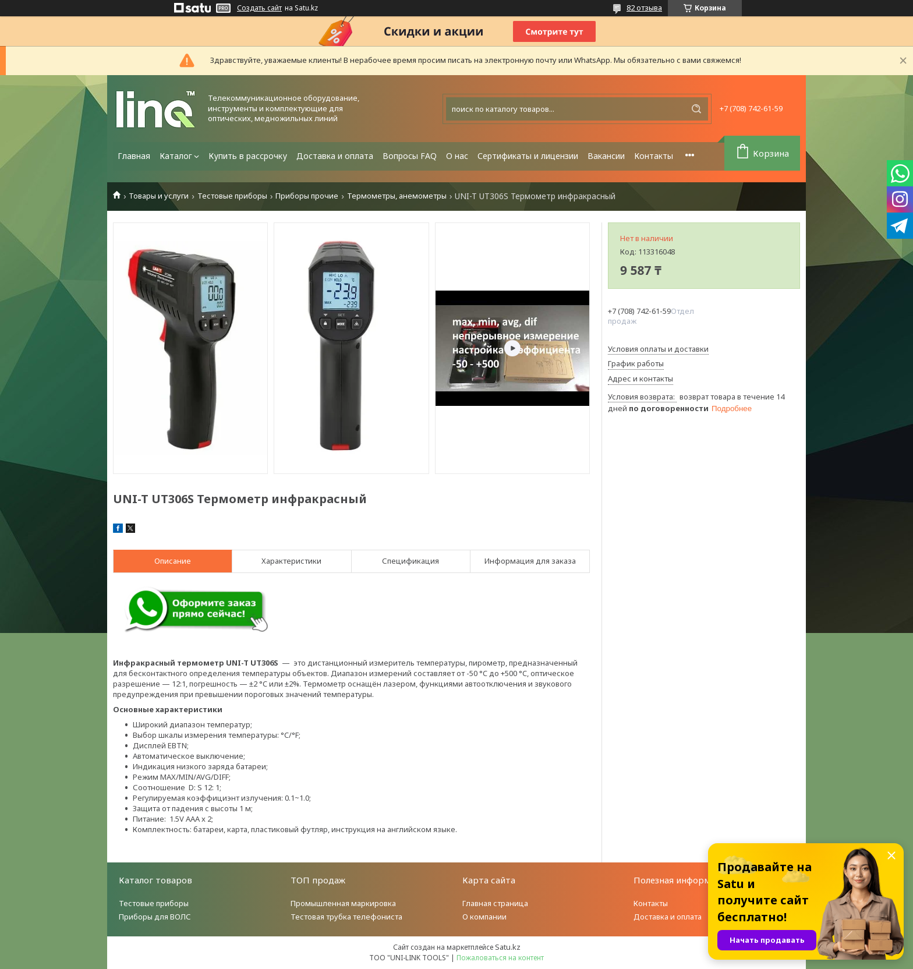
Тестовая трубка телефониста (346, 916)
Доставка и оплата (334, 155)
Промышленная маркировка (343, 903)
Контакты (653, 155)
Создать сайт (259, 8)
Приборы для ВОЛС (155, 916)
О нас (457, 155)
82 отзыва (644, 7)
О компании (484, 916)
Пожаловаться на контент (500, 958)
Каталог (176, 155)
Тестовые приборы (232, 196)
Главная (134, 155)
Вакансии (606, 155)
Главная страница (495, 903)
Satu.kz (508, 947)
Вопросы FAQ (410, 155)
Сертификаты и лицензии (527, 155)
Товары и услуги (159, 196)
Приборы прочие (306, 196)
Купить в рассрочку (247, 155)
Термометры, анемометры (397, 196)
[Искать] (696, 109)
